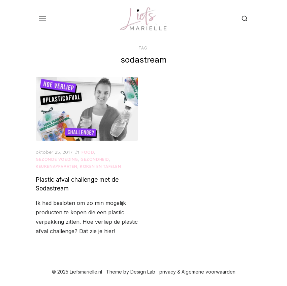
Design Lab (142, 272)
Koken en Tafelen (100, 166)
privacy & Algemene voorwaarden (197, 272)
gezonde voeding (57, 159)
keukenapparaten (56, 166)
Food (88, 152)
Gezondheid (95, 159)
